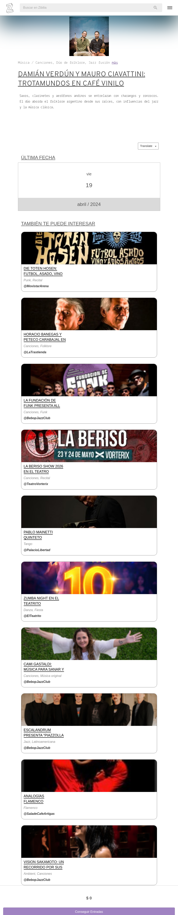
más (115, 63)
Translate (148, 146)
